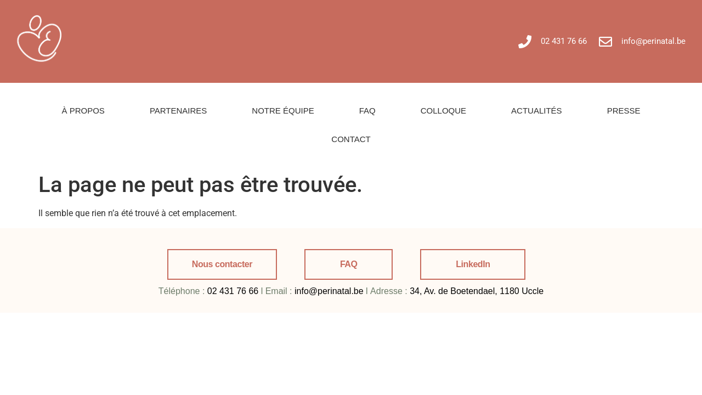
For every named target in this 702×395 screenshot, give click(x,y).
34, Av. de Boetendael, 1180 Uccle (477, 291)
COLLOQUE (443, 110)
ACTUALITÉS (536, 110)
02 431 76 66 (232, 291)
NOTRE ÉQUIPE (283, 110)
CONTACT (350, 139)
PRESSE (624, 110)
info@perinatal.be (329, 291)
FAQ (367, 110)
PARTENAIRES (178, 110)
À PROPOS (83, 110)
